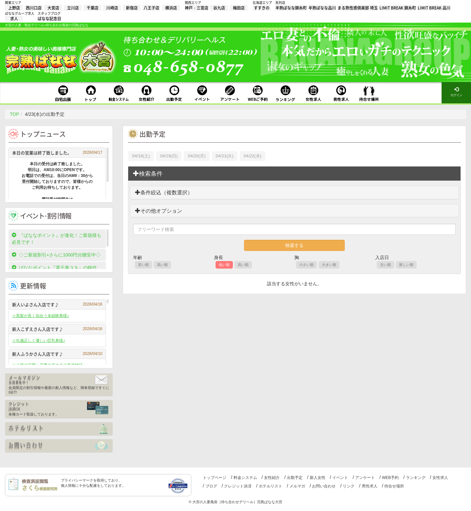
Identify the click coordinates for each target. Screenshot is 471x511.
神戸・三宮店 (196, 8)
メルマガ (297, 486)
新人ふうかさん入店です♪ (57, 354)
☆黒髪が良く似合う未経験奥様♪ (40, 315)
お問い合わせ (324, 486)
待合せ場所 (394, 486)
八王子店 (151, 8)
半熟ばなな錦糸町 (291, 8)
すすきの (262, 8)
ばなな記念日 (49, 19)
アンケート (365, 477)
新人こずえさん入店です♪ (57, 329)
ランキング (416, 477)
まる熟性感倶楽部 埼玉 (358, 8)
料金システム (245, 477)
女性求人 (440, 477)
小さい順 (306, 265)
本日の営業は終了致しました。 (57, 153)
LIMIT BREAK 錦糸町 (397, 8)
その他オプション (158, 211)
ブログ (211, 486)
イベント (340, 477)
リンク (349, 486)
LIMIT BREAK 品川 (434, 8)
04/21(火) (225, 155)
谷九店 (219, 8)
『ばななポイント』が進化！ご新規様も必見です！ (56, 239)
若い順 (143, 265)
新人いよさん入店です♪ (57, 304)
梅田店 (239, 8)
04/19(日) (169, 155)
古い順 (385, 265)
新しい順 (406, 265)
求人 (14, 19)
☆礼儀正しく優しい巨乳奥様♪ (38, 340)
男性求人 (369, 486)
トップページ (214, 477)
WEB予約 (390, 477)
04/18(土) (141, 155)
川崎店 (112, 8)
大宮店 (53, 8)
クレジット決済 (238, 486)
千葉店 (92, 8)
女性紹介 (272, 477)
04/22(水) (252, 155)
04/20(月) (196, 155)
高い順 (162, 265)
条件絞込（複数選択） (164, 192)
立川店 (73, 8)
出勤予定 (295, 477)
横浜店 (171, 8)
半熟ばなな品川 (322, 8)
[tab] (294, 174)
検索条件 (148, 173)
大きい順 (329, 265)
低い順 (224, 265)
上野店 (14, 8)
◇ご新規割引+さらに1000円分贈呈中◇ (56, 254)
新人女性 (317, 477)
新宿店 (132, 8)
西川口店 (34, 8)
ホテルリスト (270, 486)
